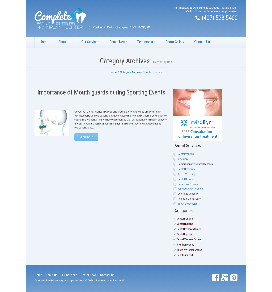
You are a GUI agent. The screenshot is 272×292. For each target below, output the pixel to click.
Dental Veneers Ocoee (189, 239)
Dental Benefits (185, 218)
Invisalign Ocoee (185, 244)
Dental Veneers (186, 154)
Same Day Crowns (188, 184)
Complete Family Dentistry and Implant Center (60, 280)
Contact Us (202, 42)
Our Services (90, 42)
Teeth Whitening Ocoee (189, 249)
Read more (86, 137)
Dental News (118, 42)
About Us (64, 42)
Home (44, 42)
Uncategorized (185, 255)
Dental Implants (186, 169)
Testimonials (146, 42)
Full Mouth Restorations (190, 188)
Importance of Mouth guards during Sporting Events (101, 92)
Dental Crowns (186, 179)
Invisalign (183, 159)
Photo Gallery (174, 42)
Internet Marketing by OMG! (111, 280)
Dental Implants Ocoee (189, 229)
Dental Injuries (184, 234)
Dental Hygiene (185, 223)
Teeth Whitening (187, 174)
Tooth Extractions (187, 203)
